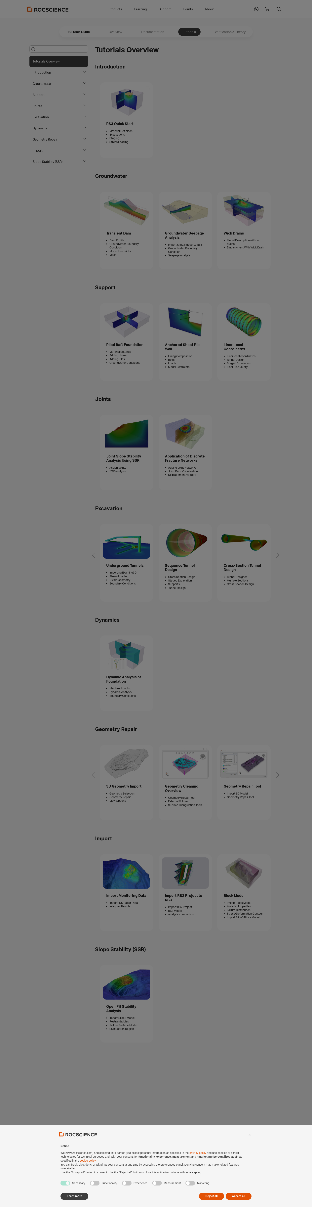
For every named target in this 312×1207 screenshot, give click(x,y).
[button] (249, 1144)
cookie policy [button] (88, 1170)
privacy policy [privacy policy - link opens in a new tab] (197, 1162)
